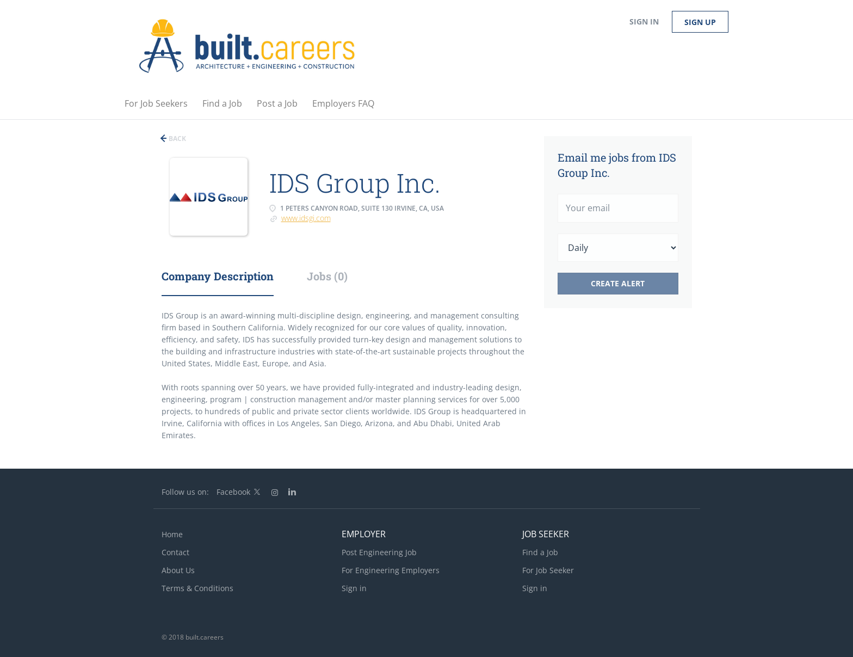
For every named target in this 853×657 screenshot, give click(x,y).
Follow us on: (185, 492)
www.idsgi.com (306, 218)
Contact (175, 552)
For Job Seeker (548, 570)
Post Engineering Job (379, 552)
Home (172, 534)
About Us (178, 570)
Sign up (700, 22)
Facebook (233, 492)
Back (176, 138)
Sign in (644, 21)
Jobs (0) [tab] (327, 276)
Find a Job (540, 552)
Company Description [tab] (218, 276)
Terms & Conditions (197, 588)
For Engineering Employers (391, 570)
